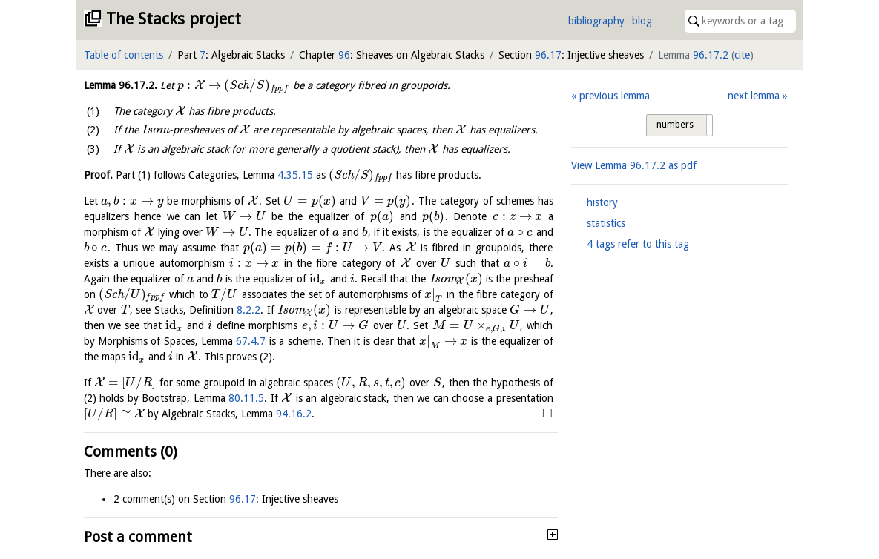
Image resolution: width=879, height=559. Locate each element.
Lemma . (120, 85)
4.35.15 (295, 175)
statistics (606, 223)
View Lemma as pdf (634, 165)
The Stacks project (173, 19)
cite (742, 55)
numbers (675, 124)
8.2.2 (248, 310)
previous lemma (614, 96)
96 (344, 55)
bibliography (596, 21)
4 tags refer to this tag (638, 244)
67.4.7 (251, 341)
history (602, 202)
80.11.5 (246, 398)
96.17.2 (710, 55)
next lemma (754, 96)
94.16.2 (294, 414)
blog (642, 21)
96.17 (548, 55)
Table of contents (123, 55)
